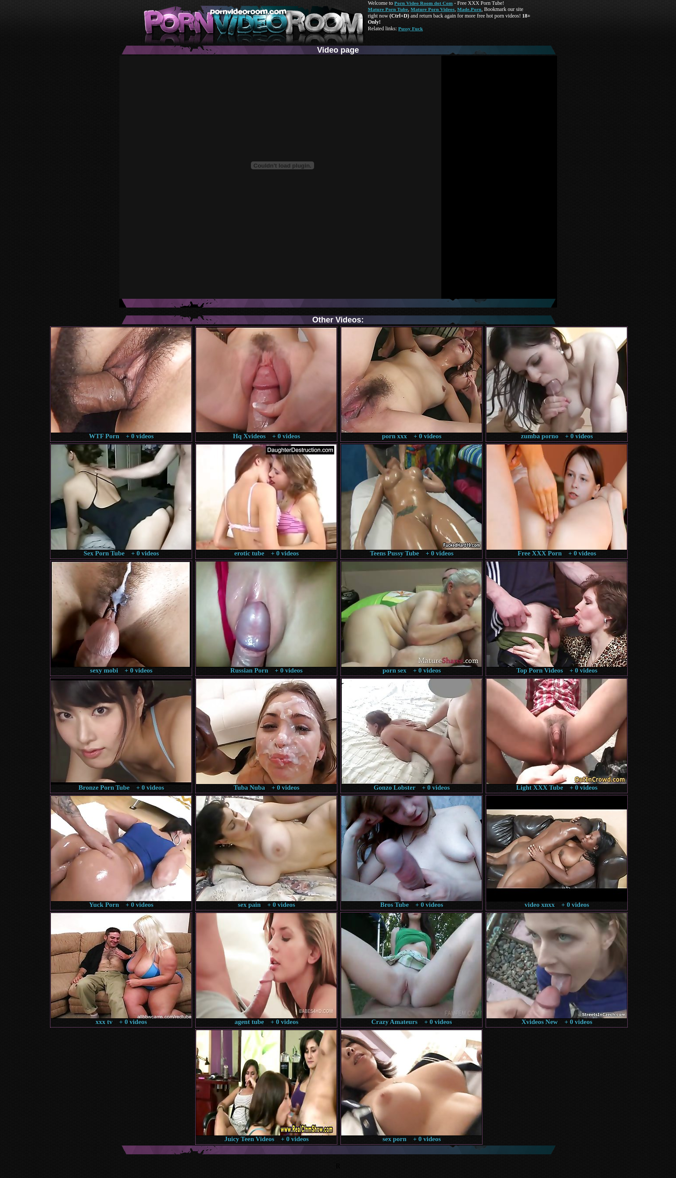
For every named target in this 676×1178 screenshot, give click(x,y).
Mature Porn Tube (388, 9)
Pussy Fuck (410, 28)
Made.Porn (469, 9)
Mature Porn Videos (432, 9)
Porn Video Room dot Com (423, 3)
